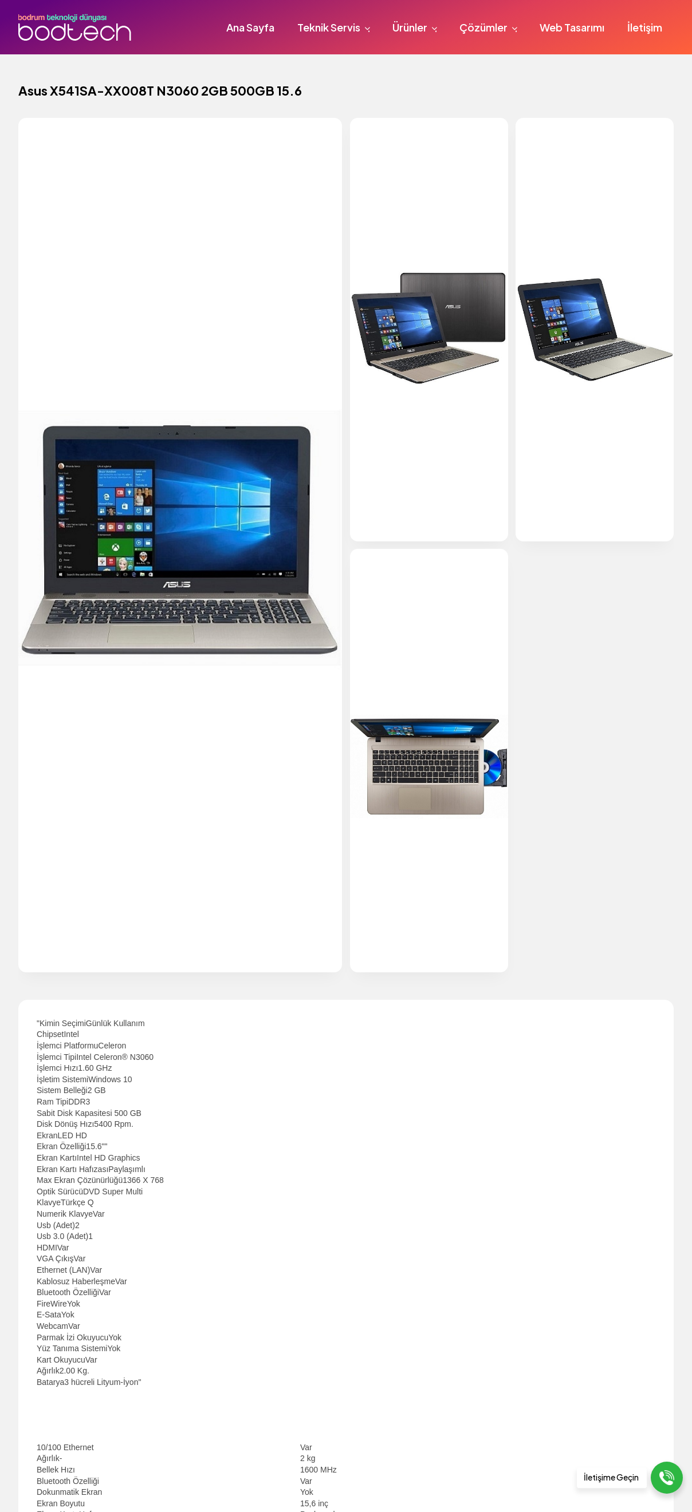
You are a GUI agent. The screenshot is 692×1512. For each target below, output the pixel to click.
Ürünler (416, 27)
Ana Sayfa (250, 27)
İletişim (644, 27)
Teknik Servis (335, 27)
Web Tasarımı (572, 27)
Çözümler (490, 27)
